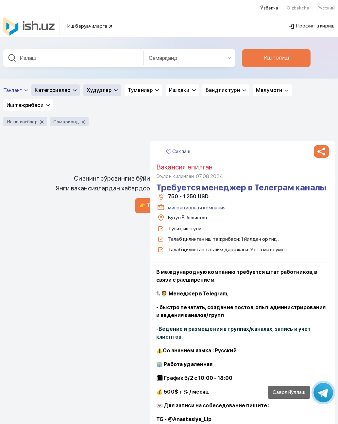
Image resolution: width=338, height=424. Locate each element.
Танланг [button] (15, 30)
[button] (321, 91)
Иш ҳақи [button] (182, 30)
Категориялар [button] (55, 30)
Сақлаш (178, 91)
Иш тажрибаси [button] (28, 45)
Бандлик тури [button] (226, 30)
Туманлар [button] (143, 30)
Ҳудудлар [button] (102, 30)
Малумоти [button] (272, 30)
